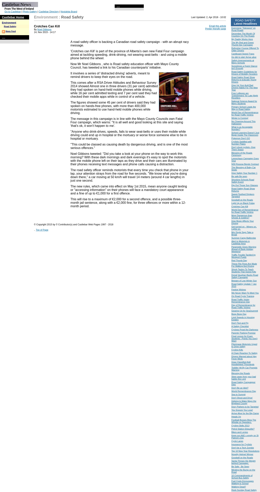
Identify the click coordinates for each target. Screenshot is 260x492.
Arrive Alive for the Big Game (245, 413)
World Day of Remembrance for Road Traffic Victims (244, 113)
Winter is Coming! (239, 118)
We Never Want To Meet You (245, 293)
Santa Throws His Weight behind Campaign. (243, 462)
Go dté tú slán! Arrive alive (243, 57)
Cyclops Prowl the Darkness (244, 329)
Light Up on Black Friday (243, 203)
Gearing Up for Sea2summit (244, 311)
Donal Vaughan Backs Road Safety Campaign (244, 276)
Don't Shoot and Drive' (242, 398)
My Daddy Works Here (242, 39)
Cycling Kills (237, 350)
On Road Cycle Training (242, 296)
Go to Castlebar (12, 11)
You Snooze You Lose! (242, 410)
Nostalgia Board (69, 11)
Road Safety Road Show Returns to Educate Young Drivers (243, 79)
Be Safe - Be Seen (240, 466)
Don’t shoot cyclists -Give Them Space (243, 148)
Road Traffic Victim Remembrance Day (240, 300)
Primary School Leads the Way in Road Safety (243, 108)
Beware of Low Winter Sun (244, 281)
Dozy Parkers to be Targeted (244, 407)
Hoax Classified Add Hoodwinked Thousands (242, 363)
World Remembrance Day (243, 391)
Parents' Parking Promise (243, 333)
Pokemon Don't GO (240, 138)
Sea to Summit (238, 394)
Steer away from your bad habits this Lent (243, 377)
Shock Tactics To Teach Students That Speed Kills (243, 270)
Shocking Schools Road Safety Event (242, 181)
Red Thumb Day (239, 260)
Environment (9, 22)
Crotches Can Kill (239, 206)
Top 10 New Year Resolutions (245, 451)
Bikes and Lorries (239, 432)
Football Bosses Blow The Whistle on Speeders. (243, 421)
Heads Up (236, 416)
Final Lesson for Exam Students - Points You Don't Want (244, 338)
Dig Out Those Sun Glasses (244, 185)
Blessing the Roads (240, 373)
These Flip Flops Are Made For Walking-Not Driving (244, 265)
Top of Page (42, 230)
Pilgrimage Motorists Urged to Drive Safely (244, 345)
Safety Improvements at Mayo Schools (242, 61)
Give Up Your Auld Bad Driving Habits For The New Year (244, 87)
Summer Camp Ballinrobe (243, 238)
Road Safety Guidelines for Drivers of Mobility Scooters (244, 73)
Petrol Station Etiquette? (243, 429)
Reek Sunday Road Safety (244, 490)
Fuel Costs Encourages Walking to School (242, 482)
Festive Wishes (238, 289)
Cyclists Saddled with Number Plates (241, 142)
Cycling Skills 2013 (240, 425)
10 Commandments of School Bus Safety (241, 476)
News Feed (11, 31)
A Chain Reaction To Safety (244, 353)
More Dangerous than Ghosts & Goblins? (241, 216)
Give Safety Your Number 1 (244, 173)
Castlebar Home (13, 17)
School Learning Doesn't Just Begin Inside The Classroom (245, 133)
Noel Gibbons (44, 29)
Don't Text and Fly (240, 323)
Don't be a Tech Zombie (242, 448)
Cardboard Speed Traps (242, 54)
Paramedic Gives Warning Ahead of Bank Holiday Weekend (243, 249)
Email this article (217, 26)
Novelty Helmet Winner (242, 454)
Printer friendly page (215, 28)
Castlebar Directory (49, 11)
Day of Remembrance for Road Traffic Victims (243, 306)
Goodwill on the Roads (242, 200)
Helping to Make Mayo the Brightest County (243, 402)
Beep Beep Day (238, 314)
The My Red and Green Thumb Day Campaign (242, 43)
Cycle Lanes (237, 441)
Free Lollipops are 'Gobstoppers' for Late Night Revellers (244, 95)
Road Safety (10, 26)
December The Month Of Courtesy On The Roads (243, 34)
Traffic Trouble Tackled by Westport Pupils (243, 256)
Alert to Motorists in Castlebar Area (240, 242)
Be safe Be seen (239, 176)
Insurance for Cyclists (241, 444)
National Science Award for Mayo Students (244, 102)
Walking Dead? (238, 487)
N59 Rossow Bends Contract (245, 164)
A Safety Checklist (240, 326)
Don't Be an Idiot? (239, 388)
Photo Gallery (30, 11)
